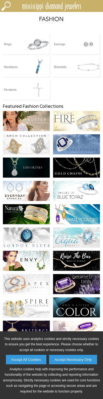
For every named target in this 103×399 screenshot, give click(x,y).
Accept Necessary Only (73, 360)
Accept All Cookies (26, 360)
